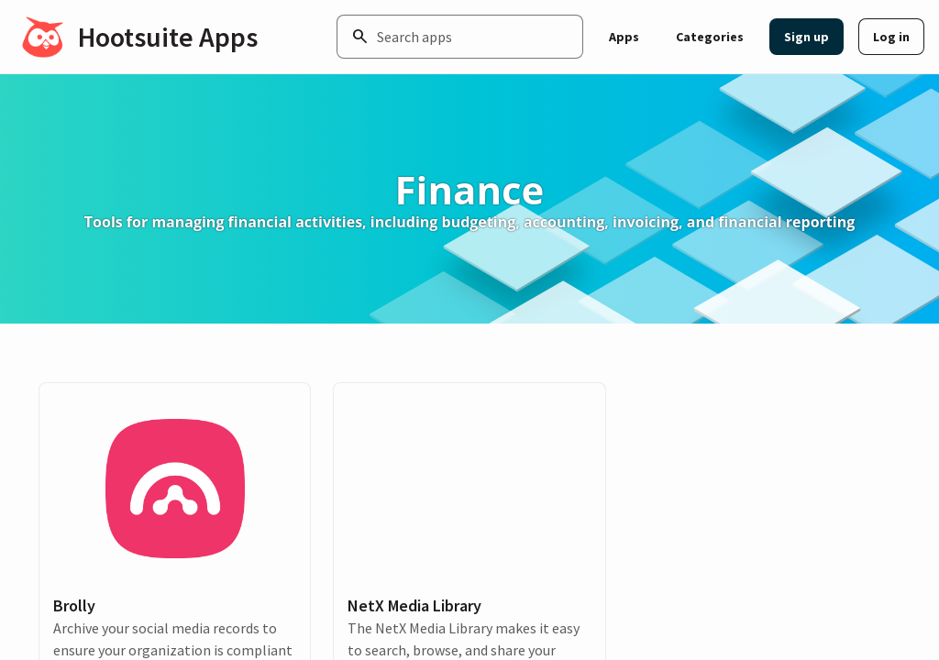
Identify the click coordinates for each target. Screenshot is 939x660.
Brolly (74, 605)
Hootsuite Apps (168, 36)
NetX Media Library (414, 605)
